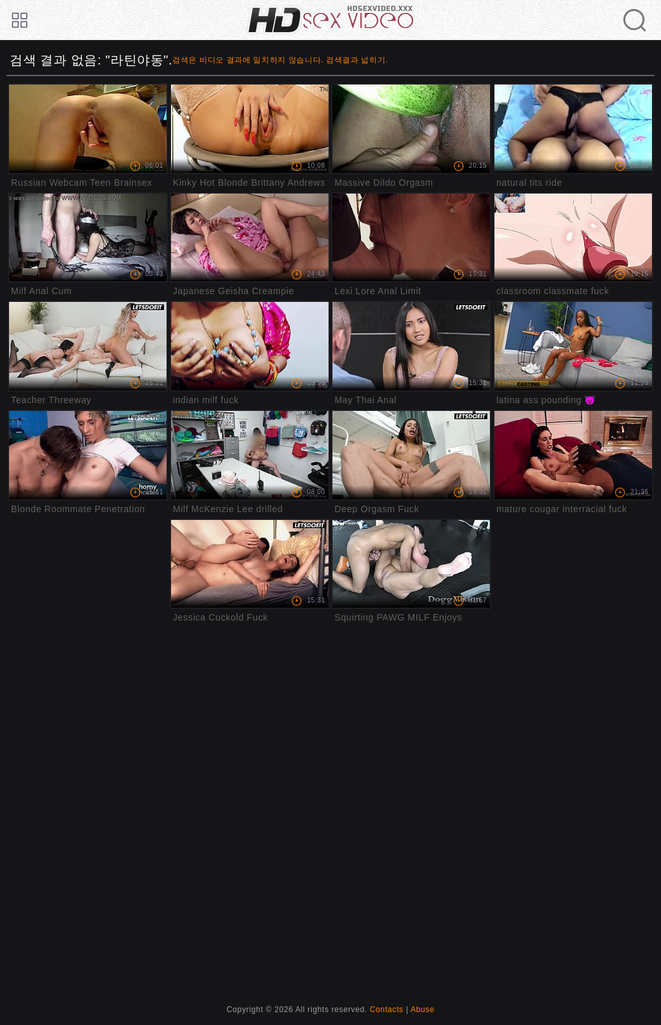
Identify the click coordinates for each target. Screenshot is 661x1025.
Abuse (422, 1009)
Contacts (386, 1009)
